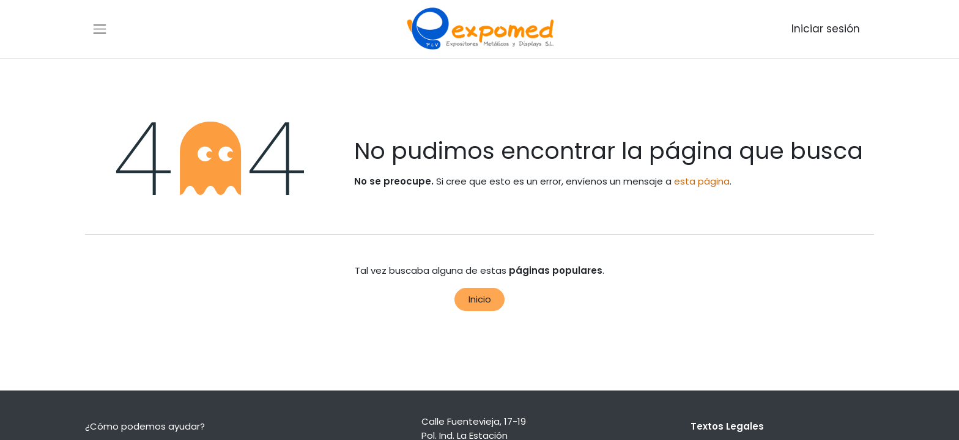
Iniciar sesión (825, 28)
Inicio (479, 299)
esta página (702, 181)
